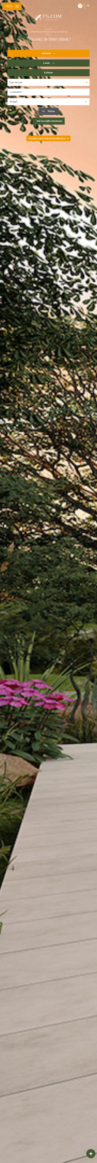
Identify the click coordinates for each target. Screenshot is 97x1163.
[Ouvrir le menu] (12, 6)
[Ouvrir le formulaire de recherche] (48, 111)
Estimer (48, 72)
